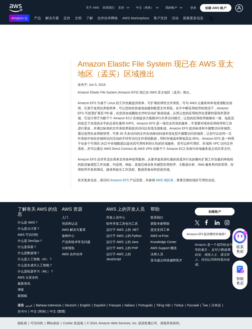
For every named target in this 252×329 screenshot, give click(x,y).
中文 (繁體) (57, 311)
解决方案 (52, 18)
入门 (65, 217)
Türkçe (179, 305)
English (85, 305)
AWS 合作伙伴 (72, 254)
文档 (78, 18)
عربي (29, 305)
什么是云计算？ (29, 228)
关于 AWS (92, 7)
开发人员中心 (115, 217)
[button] (216, 8)
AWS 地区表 (164, 180)
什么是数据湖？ (29, 253)
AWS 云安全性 (28, 277)
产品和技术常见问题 (76, 242)
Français (115, 305)
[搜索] (211, 19)
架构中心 (68, 236)
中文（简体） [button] (147, 7)
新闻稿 (22, 296)
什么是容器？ (27, 247)
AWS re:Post (160, 236)
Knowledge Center (164, 242)
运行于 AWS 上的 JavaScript (118, 256)
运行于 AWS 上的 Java (122, 242)
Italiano (130, 305)
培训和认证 (70, 223)
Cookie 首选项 (73, 323)
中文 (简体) (38, 311)
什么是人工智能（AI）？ (35, 259)
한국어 (22, 311)
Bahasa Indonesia (48, 305)
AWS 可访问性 (28, 234)
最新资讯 (24, 283)
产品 (37, 18)
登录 (193, 8)
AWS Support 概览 (164, 248)
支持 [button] (123, 7)
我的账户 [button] (173, 7)
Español (99, 305)
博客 (21, 289)
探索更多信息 (193, 18)
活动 (175, 18)
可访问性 (37, 323)
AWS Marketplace (135, 18)
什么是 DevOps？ (30, 241)
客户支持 (160, 18)
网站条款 (53, 323)
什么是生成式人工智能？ (35, 265)
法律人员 (157, 254)
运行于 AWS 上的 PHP (122, 248)
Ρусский (193, 305)
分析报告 (68, 248)
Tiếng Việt (163, 305)
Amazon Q (19, 18)
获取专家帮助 (160, 223)
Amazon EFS (119, 180)
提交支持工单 (160, 229)
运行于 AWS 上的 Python (124, 236)
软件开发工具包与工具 (122, 223)
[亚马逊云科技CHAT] (239, 237)
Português (145, 305)
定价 (67, 18)
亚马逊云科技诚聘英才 (166, 260)
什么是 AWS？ (28, 222)
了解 (89, 18)
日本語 (216, 305)
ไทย (205, 305)
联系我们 (109, 7)
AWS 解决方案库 (74, 229)
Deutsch (70, 305)
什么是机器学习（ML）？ (36, 271)
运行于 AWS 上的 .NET (122, 229)
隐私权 (22, 323)
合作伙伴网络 (107, 18)
